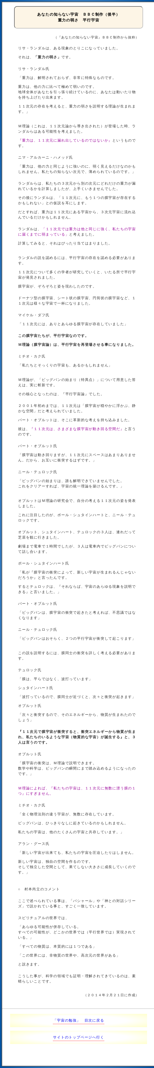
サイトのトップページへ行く (78, 1037)
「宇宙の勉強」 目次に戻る (78, 1020)
